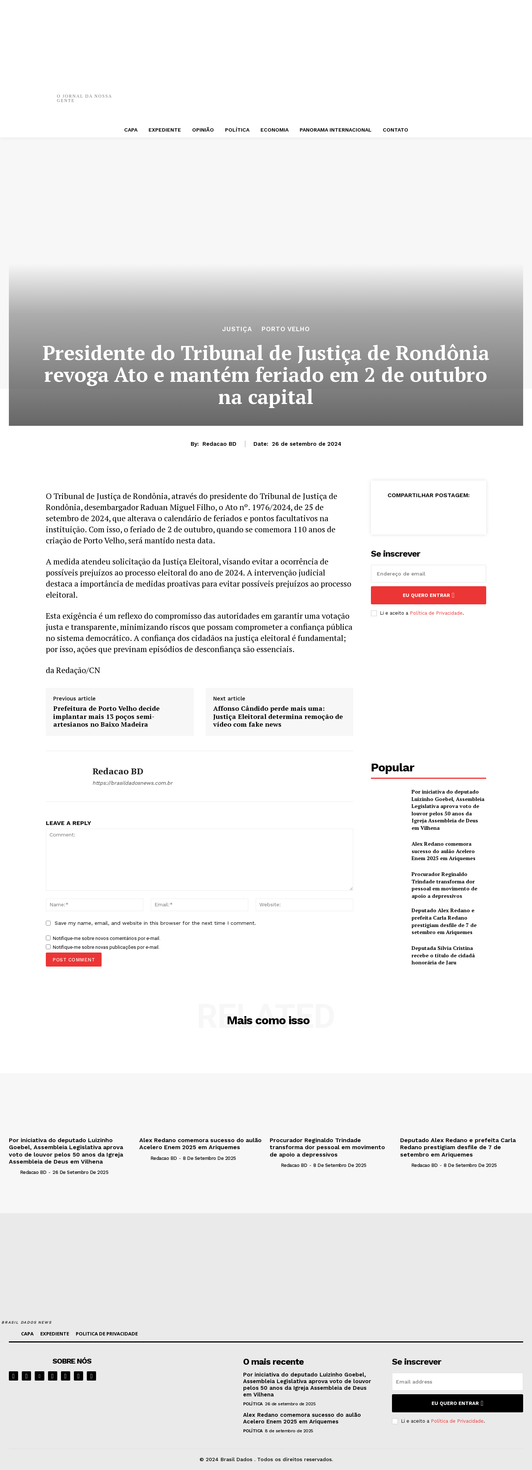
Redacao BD (219, 444)
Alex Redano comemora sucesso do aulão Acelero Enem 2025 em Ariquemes (443, 851)
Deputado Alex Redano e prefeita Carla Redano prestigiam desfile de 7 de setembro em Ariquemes (444, 921)
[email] (428, 574)
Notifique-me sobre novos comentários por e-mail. (106, 938)
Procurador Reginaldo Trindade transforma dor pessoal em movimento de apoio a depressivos (444, 884)
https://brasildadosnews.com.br (132, 783)
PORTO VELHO (286, 329)
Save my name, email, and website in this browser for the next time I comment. (155, 923)
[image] (189, 1379)
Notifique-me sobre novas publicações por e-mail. (106, 947)
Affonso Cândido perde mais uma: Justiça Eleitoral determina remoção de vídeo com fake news (278, 717)
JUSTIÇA (237, 329)
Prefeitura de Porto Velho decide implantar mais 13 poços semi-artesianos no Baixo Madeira (106, 717)
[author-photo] (13, 1172)
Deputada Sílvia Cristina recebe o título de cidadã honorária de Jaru (443, 955)
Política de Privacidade (436, 613)
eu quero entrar (428, 595)
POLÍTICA (253, 1403)
